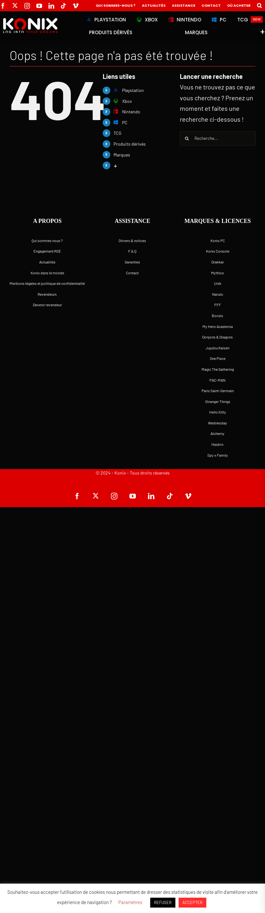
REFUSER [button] (163, 902)
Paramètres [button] (130, 902)
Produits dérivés (130, 144)
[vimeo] (75, 6)
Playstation (129, 90)
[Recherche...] (217, 138)
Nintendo (127, 111)
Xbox (123, 101)
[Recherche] (187, 138)
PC (121, 122)
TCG (117, 133)
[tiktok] (63, 6)
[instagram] (27, 6)
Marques (122, 154)
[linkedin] (51, 6)
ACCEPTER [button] (192, 902)
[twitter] (15, 5)
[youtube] (39, 6)
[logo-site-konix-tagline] (30, 21)
